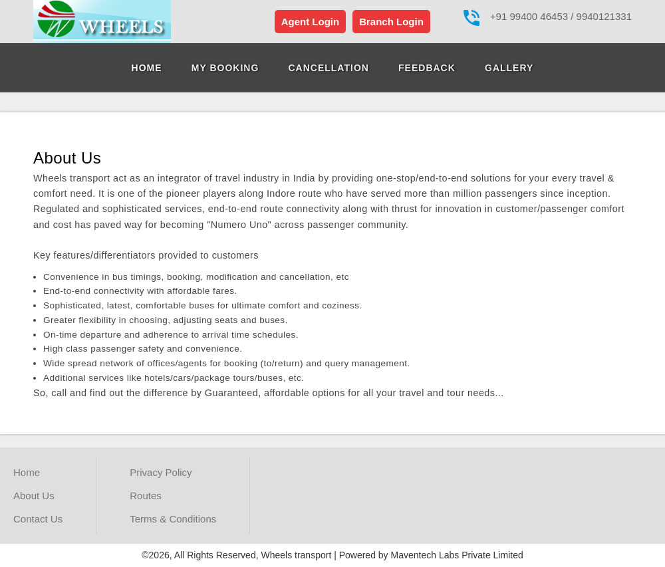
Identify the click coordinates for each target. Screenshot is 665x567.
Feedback (427, 67)
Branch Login (391, 21)
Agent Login (310, 21)
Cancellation (328, 67)
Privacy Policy (161, 472)
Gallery (509, 67)
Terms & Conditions (173, 518)
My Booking (225, 67)
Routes (146, 495)
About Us (34, 495)
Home (147, 67)
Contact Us (38, 518)
